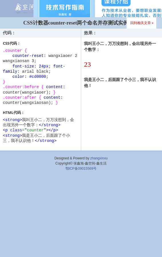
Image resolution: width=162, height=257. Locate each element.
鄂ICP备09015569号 (81, 169)
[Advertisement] (81, 215)
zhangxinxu (99, 158)
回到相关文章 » (141, 22)
